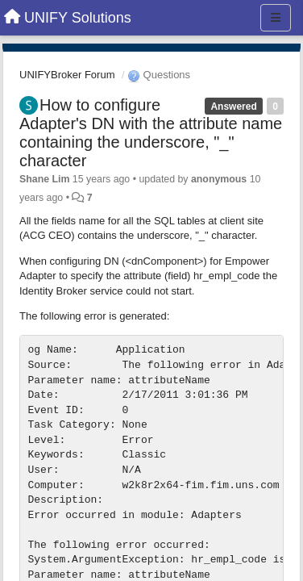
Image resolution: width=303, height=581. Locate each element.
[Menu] (275, 17)
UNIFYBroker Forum (66, 75)
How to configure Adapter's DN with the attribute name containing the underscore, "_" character (150, 132)
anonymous (219, 179)
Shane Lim (44, 179)
